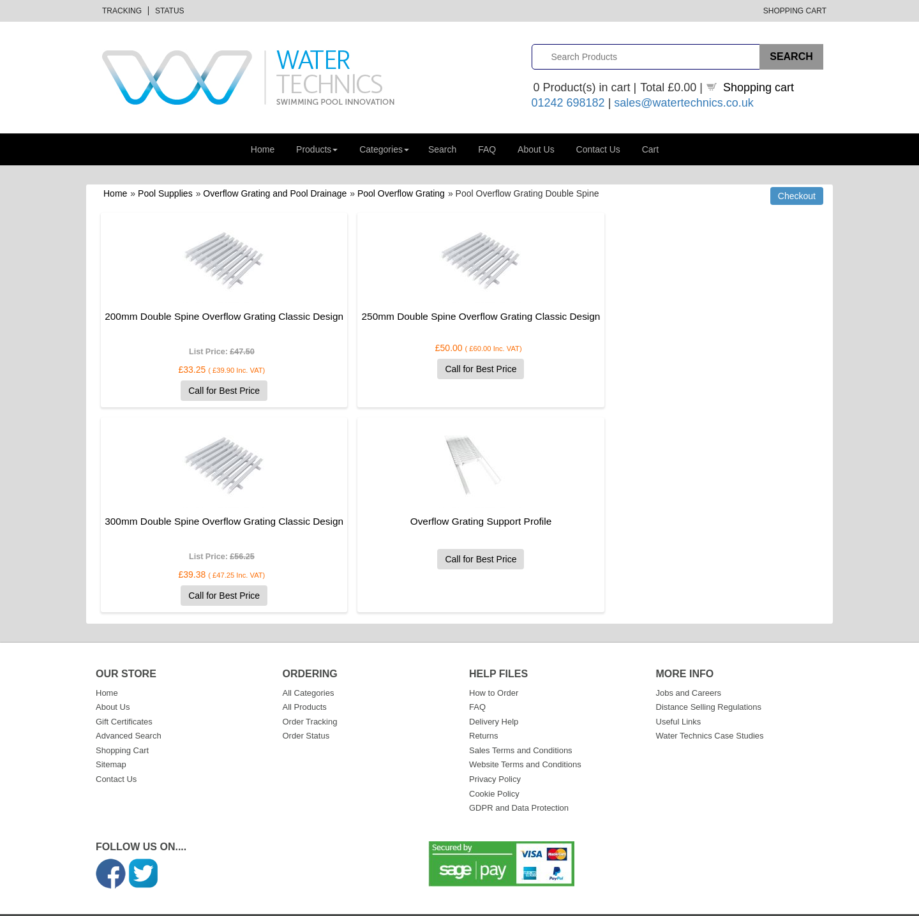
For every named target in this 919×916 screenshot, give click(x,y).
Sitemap (111, 742)
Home (262, 149)
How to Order (493, 670)
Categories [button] (384, 149)
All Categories (308, 670)
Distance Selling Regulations (708, 684)
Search (442, 149)
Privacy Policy (495, 757)
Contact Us (598, 149)
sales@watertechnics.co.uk (683, 102)
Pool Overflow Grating (401, 193)
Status (169, 10)
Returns (483, 713)
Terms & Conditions (734, 903)
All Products (305, 684)
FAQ (487, 149)
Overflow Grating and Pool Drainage (275, 193)
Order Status (306, 713)
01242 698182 (568, 102)
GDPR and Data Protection (519, 785)
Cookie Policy (494, 771)
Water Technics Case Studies (710, 713)
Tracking (122, 10)
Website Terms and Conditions (525, 742)
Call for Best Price (210, 405)
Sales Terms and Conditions (520, 728)
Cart (650, 149)
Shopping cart (758, 87)
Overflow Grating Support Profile (210, 535)
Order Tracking (310, 699)
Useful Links (678, 699)
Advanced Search (128, 713)
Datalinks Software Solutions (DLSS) (234, 903)
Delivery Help (493, 699)
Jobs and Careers (689, 670)
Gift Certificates (124, 699)
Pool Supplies (165, 193)
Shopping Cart (794, 10)
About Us (536, 149)
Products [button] (317, 149)
